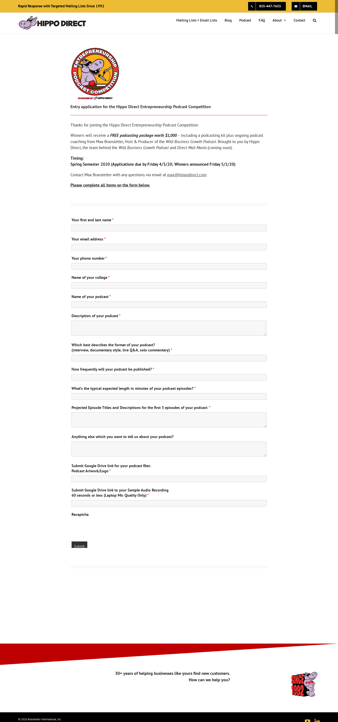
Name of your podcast (91, 296)
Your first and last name (93, 219)
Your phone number (89, 258)
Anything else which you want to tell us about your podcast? (123, 436)
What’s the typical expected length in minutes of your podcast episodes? (134, 388)
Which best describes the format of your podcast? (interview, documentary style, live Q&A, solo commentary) (122, 347)
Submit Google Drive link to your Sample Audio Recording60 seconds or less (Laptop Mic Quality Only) (120, 493)
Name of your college (91, 277)
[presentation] (104, 527)
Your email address (89, 239)
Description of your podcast (96, 315)
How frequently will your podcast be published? (113, 369)
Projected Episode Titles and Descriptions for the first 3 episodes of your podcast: (141, 407)
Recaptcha (80, 514)
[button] (314, 20)
